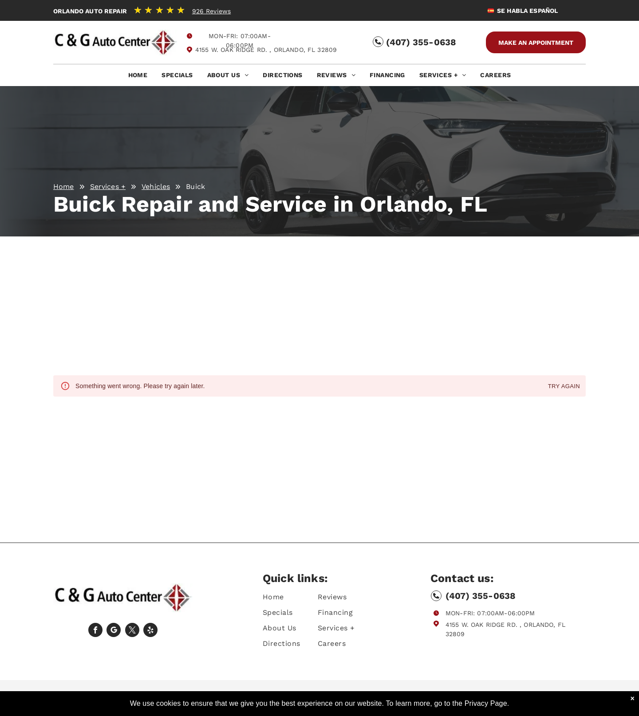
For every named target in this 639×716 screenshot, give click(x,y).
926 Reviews (211, 11)
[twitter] (132, 631)
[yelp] (150, 631)
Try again (564, 386)
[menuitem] (138, 77)
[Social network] (113, 631)
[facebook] (95, 631)
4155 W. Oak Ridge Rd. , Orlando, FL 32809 (266, 49)
